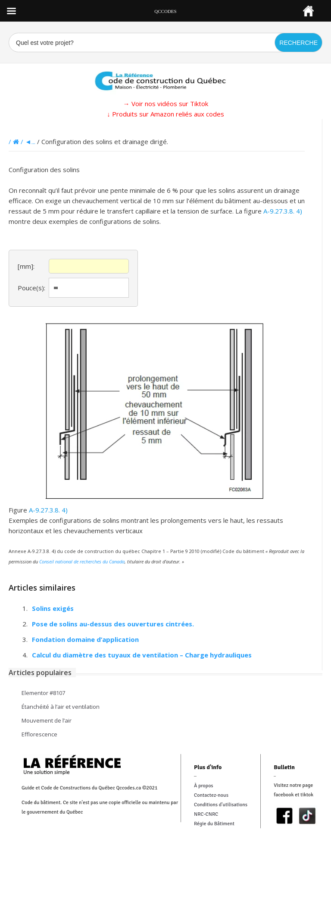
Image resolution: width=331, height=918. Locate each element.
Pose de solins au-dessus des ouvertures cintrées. (113, 623)
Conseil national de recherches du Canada (82, 561)
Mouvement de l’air (47, 720)
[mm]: (26, 266)
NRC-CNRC (206, 814)
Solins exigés (53, 608)
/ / (17, 141)
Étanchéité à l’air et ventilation (61, 707)
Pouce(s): (31, 287)
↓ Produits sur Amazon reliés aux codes (165, 114)
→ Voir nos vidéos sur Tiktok (165, 103)
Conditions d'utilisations (220, 805)
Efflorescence (39, 734)
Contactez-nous (211, 795)
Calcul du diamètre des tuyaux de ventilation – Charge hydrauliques (142, 655)
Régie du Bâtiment (214, 824)
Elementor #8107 (43, 693)
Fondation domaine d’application (85, 639)
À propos (203, 786)
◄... (30, 141)
